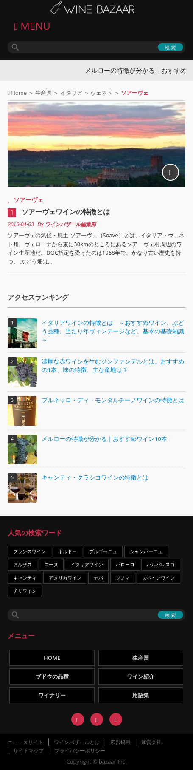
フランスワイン (29, 551)
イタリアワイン (86, 564)
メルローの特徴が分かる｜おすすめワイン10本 (104, 439)
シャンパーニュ (146, 551)
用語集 (140, 695)
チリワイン (24, 591)
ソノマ (123, 577)
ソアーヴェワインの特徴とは (66, 211)
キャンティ (24, 577)
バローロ (125, 564)
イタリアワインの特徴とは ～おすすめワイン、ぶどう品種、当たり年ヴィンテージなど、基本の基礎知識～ (113, 331)
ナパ (98, 577)
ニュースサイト (25, 742)
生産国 (43, 93)
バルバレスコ (161, 564)
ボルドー (67, 551)
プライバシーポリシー (79, 750)
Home (19, 93)
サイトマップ (28, 750)
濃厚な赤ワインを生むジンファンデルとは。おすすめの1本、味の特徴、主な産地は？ (113, 366)
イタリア (71, 93)
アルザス (22, 564)
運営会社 (151, 742)
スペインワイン (158, 577)
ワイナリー (52, 695)
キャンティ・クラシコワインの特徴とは (95, 477)
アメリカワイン (65, 577)
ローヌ (51, 564)
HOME (52, 658)
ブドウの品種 (52, 676)
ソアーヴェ (28, 200)
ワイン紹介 (140, 676)
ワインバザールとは (77, 742)
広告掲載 (120, 742)
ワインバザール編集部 (70, 224)
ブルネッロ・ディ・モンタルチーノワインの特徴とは (113, 400)
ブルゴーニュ (103, 551)
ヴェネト (101, 93)
